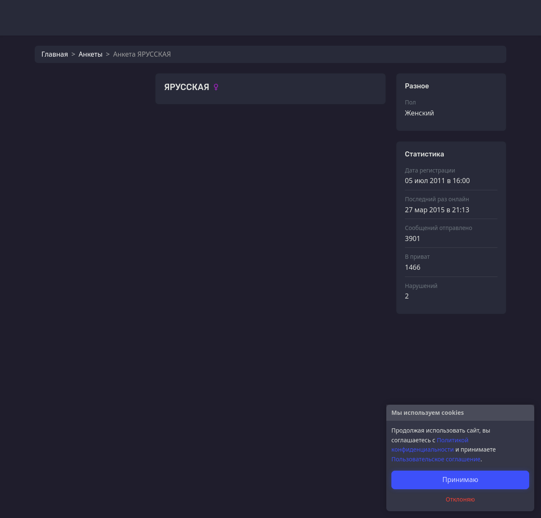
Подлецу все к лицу (103, 372)
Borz (78, 316)
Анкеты (90, 54)
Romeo (82, 288)
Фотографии (185, 129)
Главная (54, 54)
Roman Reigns (94, 344)
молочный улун (97, 232)
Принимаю (460, 479)
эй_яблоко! (201, 379)
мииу (79, 204)
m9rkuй (83, 260)
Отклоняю (460, 499)
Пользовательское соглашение (436, 459)
